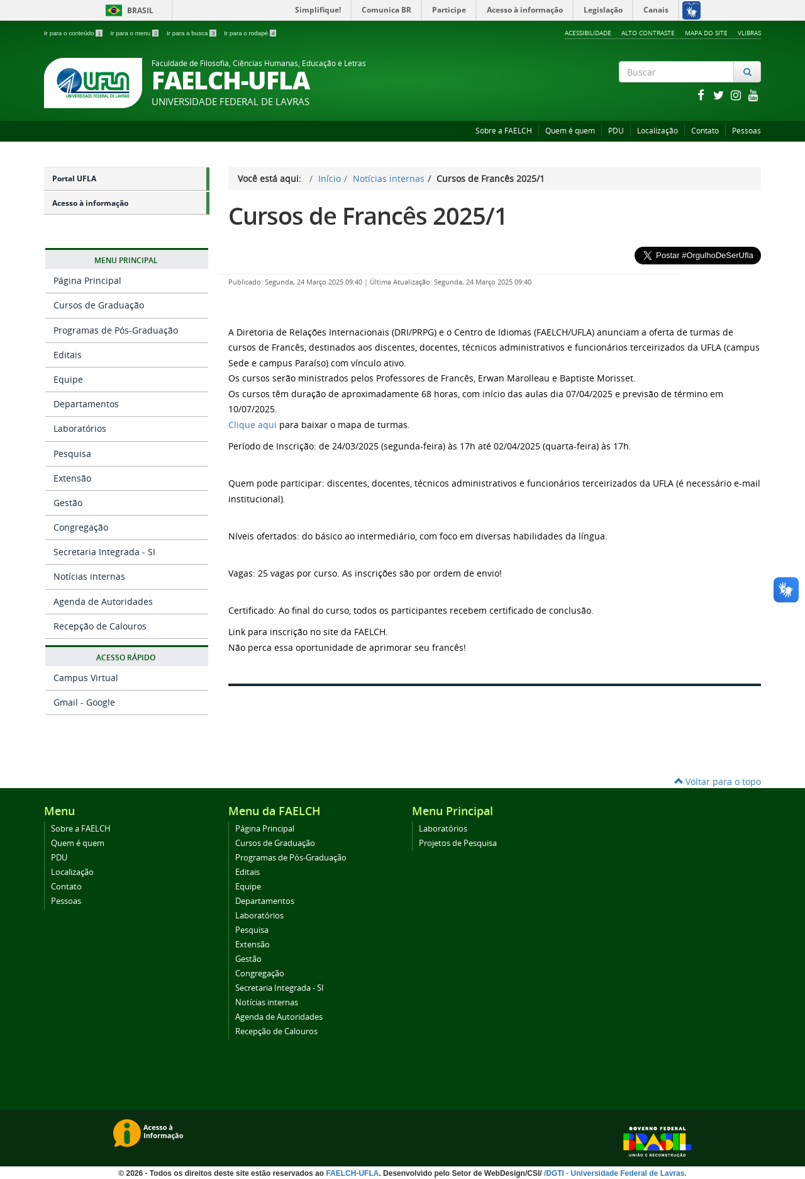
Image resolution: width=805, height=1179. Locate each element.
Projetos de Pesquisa (458, 843)
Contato (705, 130)
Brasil (127, 10)
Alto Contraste (648, 32)
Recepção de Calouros (100, 626)
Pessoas (746, 130)
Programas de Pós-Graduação (115, 330)
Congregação (80, 527)
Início (329, 178)
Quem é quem (570, 130)
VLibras (749, 32)
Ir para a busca (192, 33)
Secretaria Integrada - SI (104, 552)
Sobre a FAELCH (503, 130)
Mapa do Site (706, 32)
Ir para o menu (135, 33)
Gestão (67, 503)
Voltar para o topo (717, 781)
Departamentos (86, 404)
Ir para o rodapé (250, 33)
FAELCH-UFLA (352, 1173)
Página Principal (87, 280)
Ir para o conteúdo (74, 33)
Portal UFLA (74, 178)
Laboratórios (79, 428)
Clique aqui (252, 425)
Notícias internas (89, 576)
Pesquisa (72, 454)
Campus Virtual (85, 678)
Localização (657, 130)
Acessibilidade (588, 32)
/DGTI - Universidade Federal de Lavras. (614, 1173)
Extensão (72, 478)
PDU (616, 130)
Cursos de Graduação (98, 305)
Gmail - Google (84, 702)
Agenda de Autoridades (103, 601)
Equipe (68, 379)
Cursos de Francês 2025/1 (368, 216)
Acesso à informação (90, 203)
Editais (67, 355)
